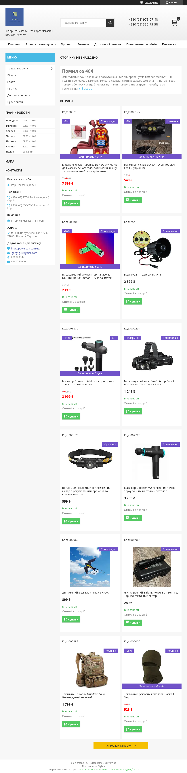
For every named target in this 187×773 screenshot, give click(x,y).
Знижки (83, 44)
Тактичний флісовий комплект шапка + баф (149, 695)
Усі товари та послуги (119, 745)
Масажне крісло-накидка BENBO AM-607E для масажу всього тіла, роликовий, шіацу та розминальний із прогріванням (89, 168)
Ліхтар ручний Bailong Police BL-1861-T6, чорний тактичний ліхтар (151, 594)
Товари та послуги (39, 44)
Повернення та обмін (141, 44)
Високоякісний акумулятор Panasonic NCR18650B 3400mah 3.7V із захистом (87, 276)
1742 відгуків (151, 2)
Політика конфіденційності (124, 769)
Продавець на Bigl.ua (93, 766)
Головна (14, 44)
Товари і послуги (17, 68)
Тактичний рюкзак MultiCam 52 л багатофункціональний (83, 695)
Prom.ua (111, 762)
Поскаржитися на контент (93, 769)
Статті (11, 82)
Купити (73, 203)
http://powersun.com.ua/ (25, 248)
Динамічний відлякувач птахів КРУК (85, 592)
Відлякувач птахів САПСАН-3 (142, 274)
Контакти (169, 44)
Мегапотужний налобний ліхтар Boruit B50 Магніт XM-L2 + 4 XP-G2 (149, 382)
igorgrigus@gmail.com (24, 253)
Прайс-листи (15, 102)
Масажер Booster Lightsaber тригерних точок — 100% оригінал (88, 382)
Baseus (87, 88)
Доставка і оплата (107, 44)
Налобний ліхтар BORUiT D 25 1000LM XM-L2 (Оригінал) (149, 166)
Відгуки (11, 75)
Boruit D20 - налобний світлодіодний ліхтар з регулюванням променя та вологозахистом (86, 491)
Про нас (66, 44)
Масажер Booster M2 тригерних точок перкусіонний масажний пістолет (149, 489)
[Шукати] (110, 23)
